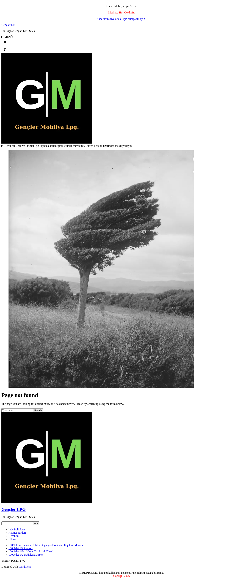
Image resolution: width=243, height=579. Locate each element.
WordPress (25, 566)
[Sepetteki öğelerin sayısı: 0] (5, 49)
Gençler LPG (8, 24)
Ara (36, 523)
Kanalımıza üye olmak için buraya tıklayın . (121, 18)
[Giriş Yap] (121, 42)
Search (38, 410)
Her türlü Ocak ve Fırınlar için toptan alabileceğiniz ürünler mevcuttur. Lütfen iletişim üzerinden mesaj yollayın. (68, 145)
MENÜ (8, 36)
